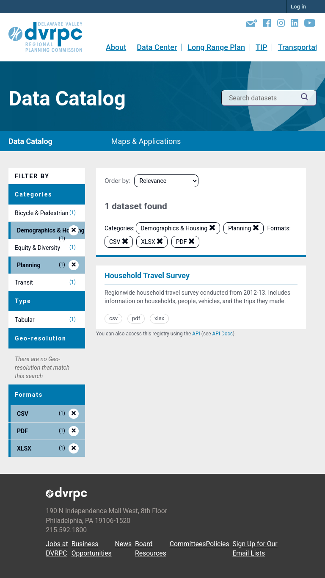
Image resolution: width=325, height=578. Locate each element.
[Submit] (304, 98)
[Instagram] (281, 24)
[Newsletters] (251, 24)
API (196, 334)
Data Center (157, 47)
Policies (217, 544)
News (123, 544)
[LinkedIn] (294, 24)
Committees (188, 544)
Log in (298, 6)
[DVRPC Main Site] (51, 37)
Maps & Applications (146, 141)
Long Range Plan (216, 47)
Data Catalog (30, 141)
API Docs (222, 334)
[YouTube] (309, 24)
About (116, 47)
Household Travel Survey (147, 275)
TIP (261, 47)
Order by (117, 181)
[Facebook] (267, 24)
